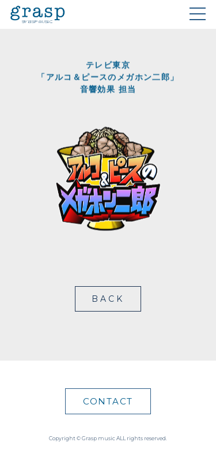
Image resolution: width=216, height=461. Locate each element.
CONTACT (108, 401)
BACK (108, 299)
